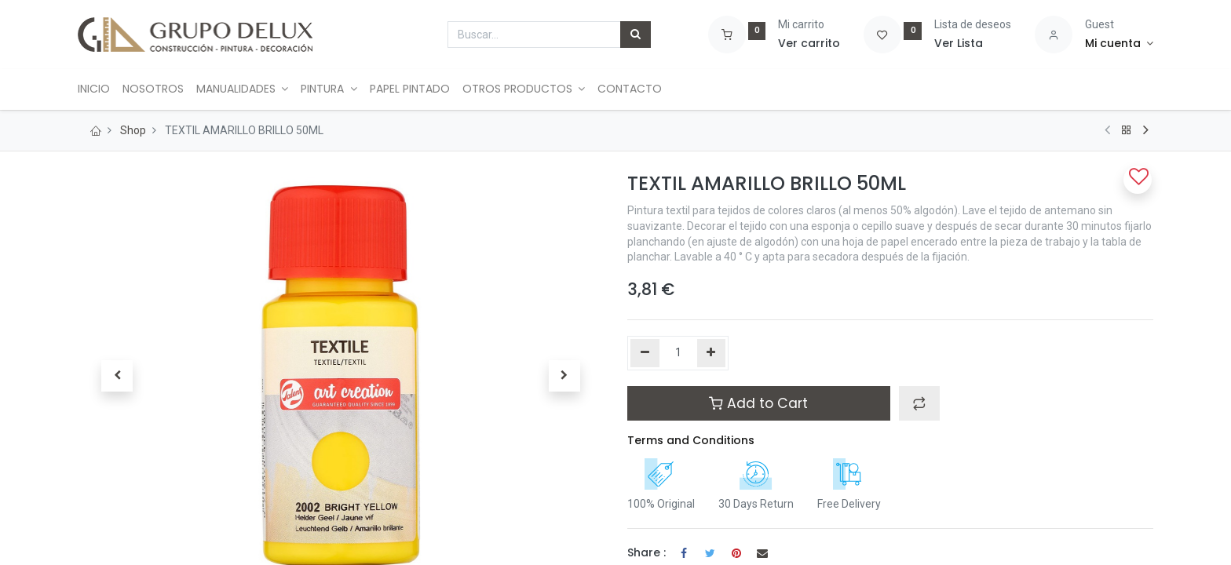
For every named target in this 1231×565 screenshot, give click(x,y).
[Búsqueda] (635, 34)
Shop (133, 130)
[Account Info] (1119, 44)
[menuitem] (100, 89)
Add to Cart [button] (758, 403)
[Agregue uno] (711, 353)
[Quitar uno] (644, 353)
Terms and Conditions (690, 440)
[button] (117, 376)
